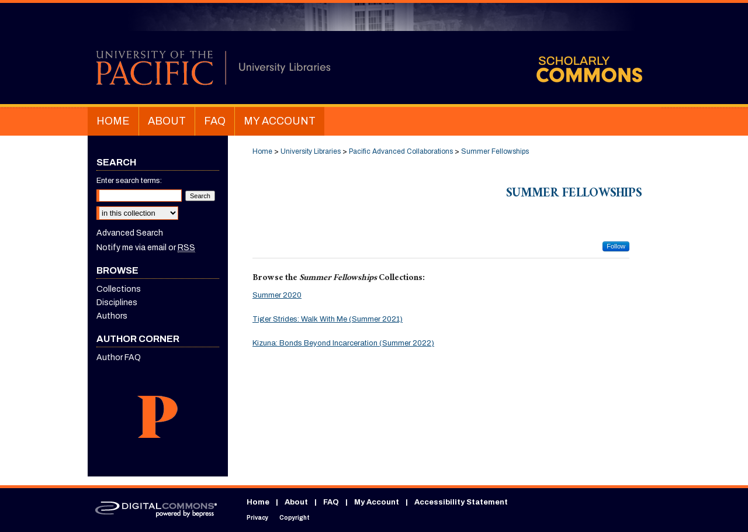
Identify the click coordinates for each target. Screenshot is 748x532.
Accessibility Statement (461, 502)
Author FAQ (118, 357)
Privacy (257, 517)
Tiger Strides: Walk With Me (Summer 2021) (327, 319)
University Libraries (310, 151)
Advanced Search (129, 233)
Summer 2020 (277, 295)
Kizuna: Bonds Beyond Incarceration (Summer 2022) (343, 343)
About (296, 502)
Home (262, 151)
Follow (616, 246)
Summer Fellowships (495, 151)
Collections (118, 289)
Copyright (294, 517)
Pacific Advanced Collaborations (401, 151)
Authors (111, 316)
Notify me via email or (145, 247)
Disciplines (116, 302)
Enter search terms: (129, 181)
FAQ (331, 502)
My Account (376, 502)
